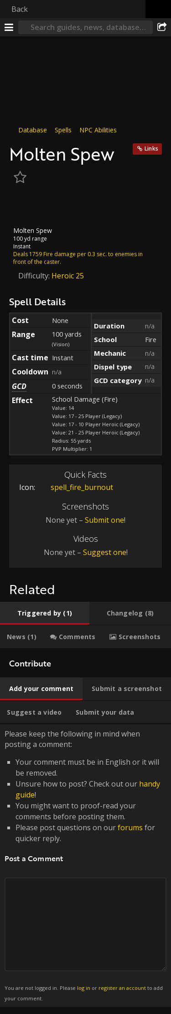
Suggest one (104, 552)
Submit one (104, 520)
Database (32, 130)
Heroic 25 (68, 276)
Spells (63, 130)
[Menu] (9, 27)
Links (151, 148)
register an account (122, 987)
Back (19, 9)
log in (83, 987)
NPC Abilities (98, 130)
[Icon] (24, 206)
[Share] (162, 27)
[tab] (44, 613)
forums (130, 827)
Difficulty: (35, 276)
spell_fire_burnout (75, 487)
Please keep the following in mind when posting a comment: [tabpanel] (85, 866)
